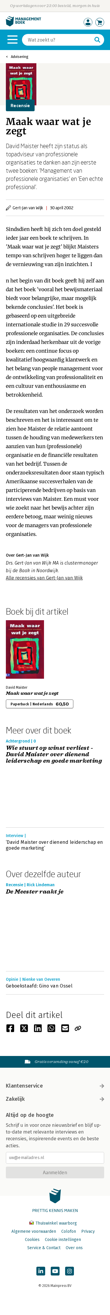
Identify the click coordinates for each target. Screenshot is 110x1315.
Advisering (19, 56)
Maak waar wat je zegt (32, 693)
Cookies (32, 1239)
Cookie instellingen (63, 1239)
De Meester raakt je (35, 892)
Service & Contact (43, 1247)
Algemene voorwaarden (33, 1231)
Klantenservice (55, 1086)
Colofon (68, 1231)
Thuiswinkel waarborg (53, 1223)
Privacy (88, 1231)
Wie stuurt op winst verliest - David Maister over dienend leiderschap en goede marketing (54, 754)
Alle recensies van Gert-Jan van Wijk (44, 578)
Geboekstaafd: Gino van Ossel (39, 986)
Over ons (74, 1247)
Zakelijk (55, 1099)
